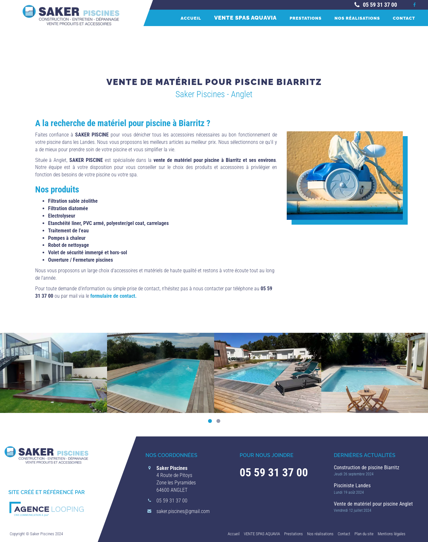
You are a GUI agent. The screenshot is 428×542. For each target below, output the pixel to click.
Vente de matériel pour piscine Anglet (373, 504)
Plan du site (363, 533)
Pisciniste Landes (352, 485)
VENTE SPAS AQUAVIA (245, 17)
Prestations (306, 18)
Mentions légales (391, 533)
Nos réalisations (357, 18)
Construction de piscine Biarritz (366, 467)
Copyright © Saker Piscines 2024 (36, 533)
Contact (404, 18)
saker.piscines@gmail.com (183, 511)
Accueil (191, 18)
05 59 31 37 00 (375, 4)
